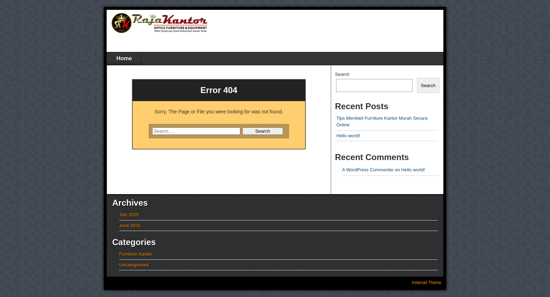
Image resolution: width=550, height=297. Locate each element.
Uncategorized (134, 265)
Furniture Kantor (135, 254)
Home (124, 58)
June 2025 (130, 225)
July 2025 (129, 214)
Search (342, 74)
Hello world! (348, 135)
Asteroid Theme (427, 282)
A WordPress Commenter (368, 169)
